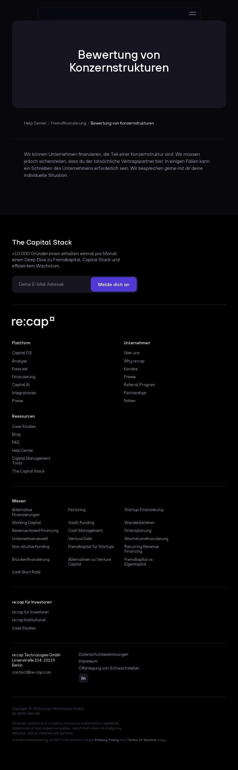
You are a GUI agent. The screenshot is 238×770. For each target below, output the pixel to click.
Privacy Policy (107, 740)
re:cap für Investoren (30, 612)
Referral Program (139, 384)
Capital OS (22, 352)
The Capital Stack (28, 471)
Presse (130, 376)
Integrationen (24, 392)
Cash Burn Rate (26, 572)
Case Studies (23, 426)
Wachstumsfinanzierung (146, 538)
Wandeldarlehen (139, 522)
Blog (16, 434)
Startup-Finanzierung (143, 509)
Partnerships (135, 392)
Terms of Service (141, 740)
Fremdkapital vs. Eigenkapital (138, 561)
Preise (17, 400)
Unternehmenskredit (30, 538)
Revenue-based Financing (35, 530)
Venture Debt (80, 538)
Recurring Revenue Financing (141, 548)
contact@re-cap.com (31, 672)
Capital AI (21, 384)
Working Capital (26, 522)
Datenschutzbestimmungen (103, 655)
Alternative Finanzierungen (26, 512)
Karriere (131, 368)
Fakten (130, 400)
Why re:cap (134, 361)
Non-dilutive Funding (30, 546)
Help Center (22, 450)
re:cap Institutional (29, 619)
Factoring (76, 509)
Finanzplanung (137, 530)
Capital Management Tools (31, 460)
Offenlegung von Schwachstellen (109, 668)
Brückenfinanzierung (30, 559)
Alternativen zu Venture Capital (89, 561)
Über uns (131, 352)
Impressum (88, 661)
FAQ (16, 442)
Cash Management (85, 530)
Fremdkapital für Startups (91, 546)
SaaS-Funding (81, 522)
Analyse (19, 361)
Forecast (20, 368)
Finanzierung (23, 376)
